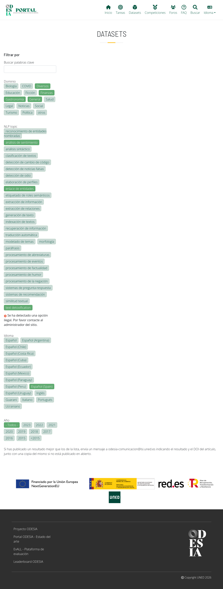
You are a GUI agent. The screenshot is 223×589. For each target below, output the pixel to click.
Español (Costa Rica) (20, 353)
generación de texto (20, 215)
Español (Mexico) (17, 373)
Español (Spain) (41, 386)
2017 (47, 431)
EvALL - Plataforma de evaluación (29, 551)
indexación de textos (20, 222)
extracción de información (24, 202)
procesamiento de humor (23, 274)
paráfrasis (12, 248)
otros (41, 112)
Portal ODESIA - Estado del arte (32, 539)
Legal (9, 106)
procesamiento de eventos (24, 261)
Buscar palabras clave (19, 62)
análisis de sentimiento (22, 142)
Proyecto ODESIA (25, 529)
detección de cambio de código (27, 162)
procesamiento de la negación (27, 281)
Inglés (40, 393)
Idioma (8, 335)
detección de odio (18, 175)
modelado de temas (20, 241)
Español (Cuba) (16, 360)
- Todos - (12, 425)
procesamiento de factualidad (26, 268)
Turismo (11, 112)
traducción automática (21, 235)
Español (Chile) (16, 347)
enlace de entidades (20, 189)
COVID (26, 86)
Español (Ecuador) (18, 367)
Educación (13, 93)
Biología (11, 86)
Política (27, 112)
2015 (21, 438)
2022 (39, 425)
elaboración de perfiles (22, 182)
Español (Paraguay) (19, 380)
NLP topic (10, 126)
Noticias (23, 106)
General (34, 99)
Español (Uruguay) (18, 393)
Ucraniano (13, 406)
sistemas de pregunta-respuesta (28, 288)
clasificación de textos (21, 156)
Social (39, 106)
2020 (9, 431)
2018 (34, 431)
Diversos (43, 86)
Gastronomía (15, 99)
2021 (52, 425)
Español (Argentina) (35, 340)
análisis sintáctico (18, 149)
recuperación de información (26, 228)
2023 (27, 425)
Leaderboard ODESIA (28, 561)
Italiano (27, 400)
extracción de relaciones (23, 208)
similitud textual (17, 301)
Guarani (11, 400)
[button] (210, 10)
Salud (50, 99)
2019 (21, 431)
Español (11, 340)
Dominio (10, 81)
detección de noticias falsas (25, 169)
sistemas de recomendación (25, 294)
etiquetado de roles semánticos (28, 195)
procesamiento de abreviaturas (27, 255)
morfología (46, 241)
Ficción (30, 93)
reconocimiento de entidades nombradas (25, 133)
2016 (9, 438)
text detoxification (18, 307)
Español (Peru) (16, 386)
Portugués (45, 400)
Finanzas (46, 93)
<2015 (35, 438)
